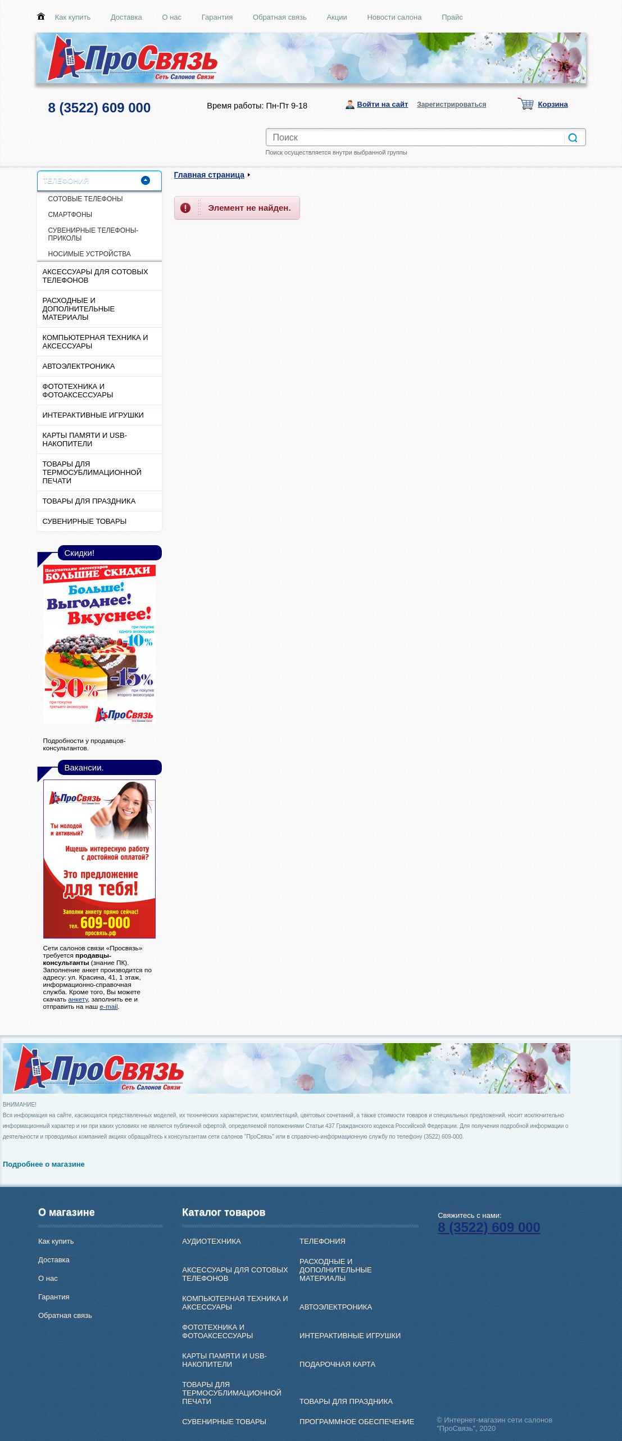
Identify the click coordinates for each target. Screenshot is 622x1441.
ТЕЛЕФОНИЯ (66, 180)
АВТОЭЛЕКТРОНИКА (79, 366)
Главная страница (209, 174)
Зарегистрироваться (451, 104)
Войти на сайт (382, 104)
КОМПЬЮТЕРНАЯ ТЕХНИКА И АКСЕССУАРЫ (95, 341)
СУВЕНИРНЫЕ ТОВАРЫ (85, 521)
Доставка (126, 17)
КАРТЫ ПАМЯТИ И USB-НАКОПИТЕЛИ (85, 439)
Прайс (452, 17)
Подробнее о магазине (44, 1164)
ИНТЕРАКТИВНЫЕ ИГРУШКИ (93, 415)
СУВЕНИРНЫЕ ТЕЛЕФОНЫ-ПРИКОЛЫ (93, 234)
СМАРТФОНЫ (70, 215)
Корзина (553, 104)
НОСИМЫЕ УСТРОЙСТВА (89, 254)
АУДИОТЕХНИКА (211, 1241)
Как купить (72, 17)
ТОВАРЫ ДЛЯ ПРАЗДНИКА (89, 501)
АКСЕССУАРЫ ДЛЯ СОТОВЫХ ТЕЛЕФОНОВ (95, 276)
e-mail (108, 1006)
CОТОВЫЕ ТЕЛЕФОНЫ (85, 199)
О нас (171, 17)
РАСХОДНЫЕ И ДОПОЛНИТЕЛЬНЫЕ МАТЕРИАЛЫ (79, 308)
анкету (78, 999)
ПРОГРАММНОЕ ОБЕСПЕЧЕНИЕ (356, 1421)
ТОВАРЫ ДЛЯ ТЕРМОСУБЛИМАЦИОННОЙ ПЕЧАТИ (92, 472)
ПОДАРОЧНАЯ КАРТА (337, 1364)
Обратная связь (280, 17)
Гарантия (217, 17)
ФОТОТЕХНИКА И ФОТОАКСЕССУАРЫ (78, 390)
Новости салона (394, 17)
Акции (336, 17)
